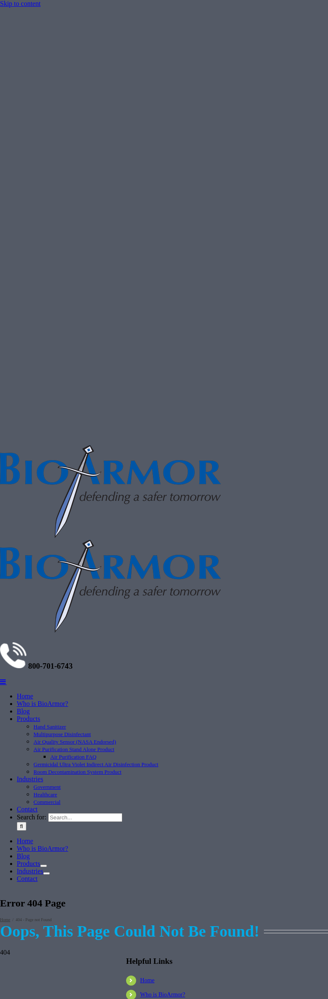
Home (147, 980)
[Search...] (85, 817)
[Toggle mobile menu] (3, 681)
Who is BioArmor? (162, 994)
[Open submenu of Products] (43, 866)
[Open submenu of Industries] (46, 873)
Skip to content (20, 3)
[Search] (21, 826)
